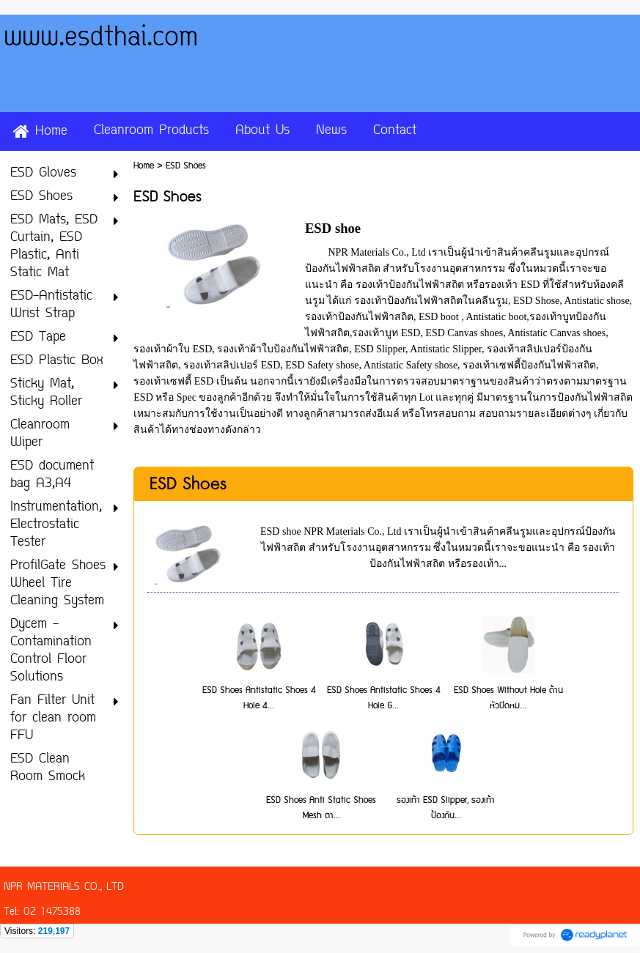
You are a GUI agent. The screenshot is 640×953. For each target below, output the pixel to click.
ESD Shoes (188, 484)
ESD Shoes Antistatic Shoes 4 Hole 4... (259, 698)
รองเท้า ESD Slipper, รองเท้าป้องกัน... (446, 808)
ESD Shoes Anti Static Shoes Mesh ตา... (321, 808)
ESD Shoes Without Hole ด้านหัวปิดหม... (508, 698)
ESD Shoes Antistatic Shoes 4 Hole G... (384, 698)
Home (143, 166)
